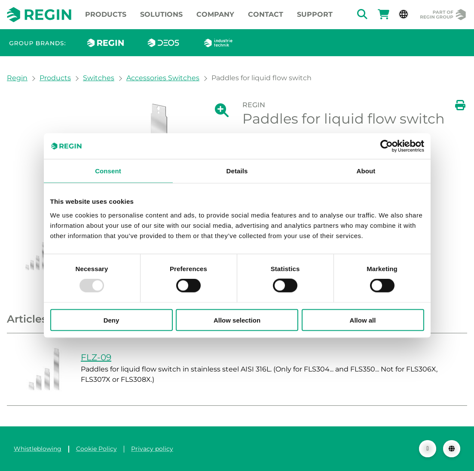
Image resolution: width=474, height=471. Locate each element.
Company (215, 14)
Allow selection (237, 319)
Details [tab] (237, 171)
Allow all (363, 319)
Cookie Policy (96, 449)
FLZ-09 (96, 357)
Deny (111, 319)
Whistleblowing (37, 449)
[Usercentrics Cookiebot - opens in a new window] (386, 146)
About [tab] (366, 171)
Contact (265, 14)
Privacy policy (152, 449)
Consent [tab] (108, 171)
